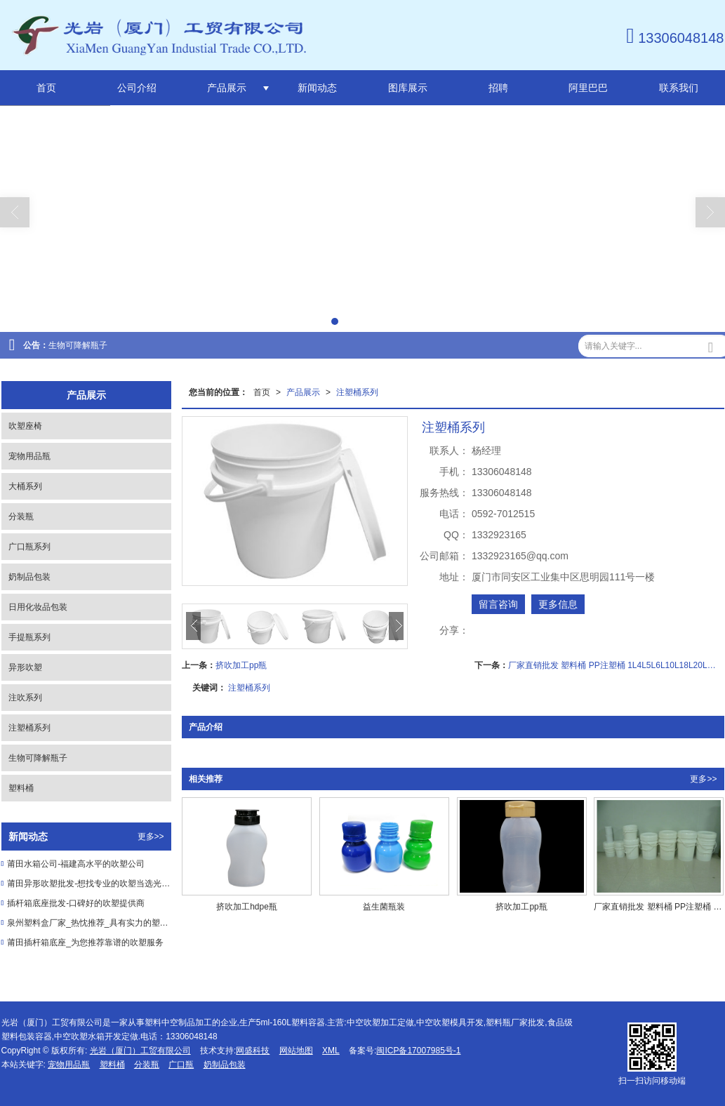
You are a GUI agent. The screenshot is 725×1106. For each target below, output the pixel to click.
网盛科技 (253, 1050)
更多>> (703, 779)
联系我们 (678, 87)
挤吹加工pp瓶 (241, 665)
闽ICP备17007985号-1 (418, 1050)
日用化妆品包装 (37, 607)
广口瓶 (181, 1065)
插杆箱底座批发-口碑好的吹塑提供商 (76, 903)
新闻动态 (317, 87)
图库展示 (407, 87)
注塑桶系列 (357, 392)
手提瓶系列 (29, 637)
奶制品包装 (29, 577)
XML (331, 1050)
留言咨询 (498, 604)
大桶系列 (25, 486)
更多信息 (558, 604)
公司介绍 (137, 87)
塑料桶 (21, 788)
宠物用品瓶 (29, 456)
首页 (46, 87)
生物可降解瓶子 (77, 345)
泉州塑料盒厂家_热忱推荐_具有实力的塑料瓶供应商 (89, 923)
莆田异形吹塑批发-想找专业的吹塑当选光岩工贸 (89, 883)
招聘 (498, 87)
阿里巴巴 (588, 87)
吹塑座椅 (25, 426)
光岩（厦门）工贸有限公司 (140, 1050)
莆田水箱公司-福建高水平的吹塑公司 (76, 864)
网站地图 (296, 1050)
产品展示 (226, 87)
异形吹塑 (25, 667)
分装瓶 (21, 516)
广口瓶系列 (29, 547)
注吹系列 (25, 697)
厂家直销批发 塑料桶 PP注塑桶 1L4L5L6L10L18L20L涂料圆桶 (616, 665)
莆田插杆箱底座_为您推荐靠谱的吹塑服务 (85, 942)
